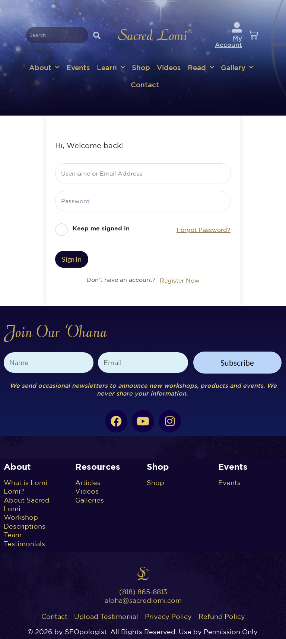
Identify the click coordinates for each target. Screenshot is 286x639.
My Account (228, 41)
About (44, 67)
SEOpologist (86, 631)
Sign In (72, 259)
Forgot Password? (204, 229)
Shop (141, 67)
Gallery (237, 67)
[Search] (96, 35)
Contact (145, 84)
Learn (111, 67)
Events (78, 67)
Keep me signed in (101, 228)
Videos (169, 67)
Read (201, 67)
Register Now (180, 280)
